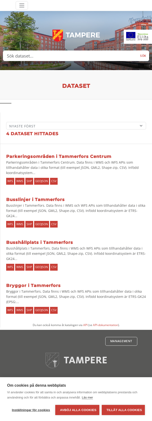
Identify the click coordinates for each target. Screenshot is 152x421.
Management (121, 341)
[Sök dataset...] (70, 55)
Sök (143, 56)
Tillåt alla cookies (124, 410)
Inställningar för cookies (31, 410)
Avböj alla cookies (78, 410)
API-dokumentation (105, 325)
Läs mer (87, 397)
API (85, 325)
